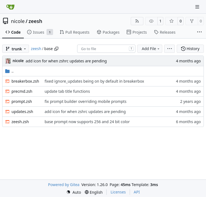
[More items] (199, 32)
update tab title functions (67, 91)
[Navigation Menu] (197, 6)
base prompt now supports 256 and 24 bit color (87, 121)
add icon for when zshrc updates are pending (66, 60)
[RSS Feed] (137, 21)
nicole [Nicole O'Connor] (18, 60)
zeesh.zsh (20, 121)
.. (9, 71)
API (137, 192)
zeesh (35, 21)
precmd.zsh (21, 91)
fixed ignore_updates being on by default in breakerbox (94, 81)
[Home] (10, 7)
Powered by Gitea (64, 184)
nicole (18, 21)
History (190, 48)
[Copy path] (56, 49)
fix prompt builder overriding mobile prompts (85, 101)
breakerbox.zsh (25, 81)
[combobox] (106, 49)
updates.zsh (22, 111)
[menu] (169, 49)
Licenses (118, 192)
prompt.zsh (21, 101)
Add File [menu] (151, 48)
